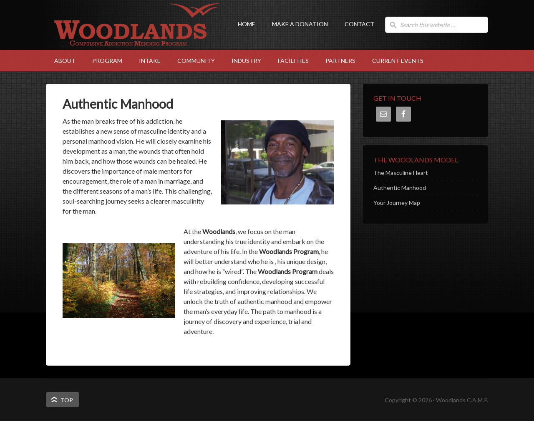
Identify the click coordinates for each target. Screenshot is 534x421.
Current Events (397, 60)
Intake (146, 60)
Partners (340, 60)
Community (192, 60)
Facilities (289, 60)
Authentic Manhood (399, 187)
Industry (242, 60)
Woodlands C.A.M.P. (129, 40)
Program (103, 60)
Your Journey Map (396, 202)
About (61, 60)
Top (66, 400)
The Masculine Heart (400, 172)
